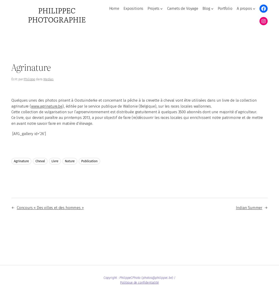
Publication (89, 161)
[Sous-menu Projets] (161, 8)
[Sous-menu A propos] (254, 8)
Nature (70, 161)
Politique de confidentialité (139, 283)
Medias (48, 79)
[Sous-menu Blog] (212, 8)
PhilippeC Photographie (57, 15)
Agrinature (21, 161)
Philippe (29, 79)
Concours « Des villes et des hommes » (50, 207)
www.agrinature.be (46, 106)
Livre (55, 161)
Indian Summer (249, 207)
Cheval (40, 161)
